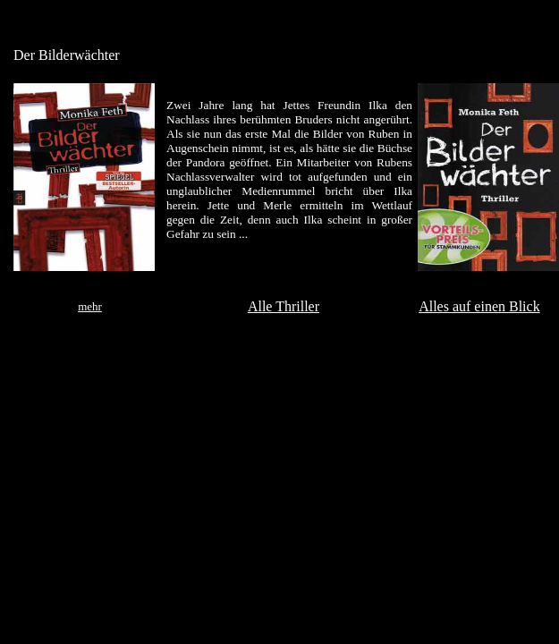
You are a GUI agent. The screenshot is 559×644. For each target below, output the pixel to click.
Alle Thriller (283, 306)
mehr (90, 306)
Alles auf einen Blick (479, 306)
